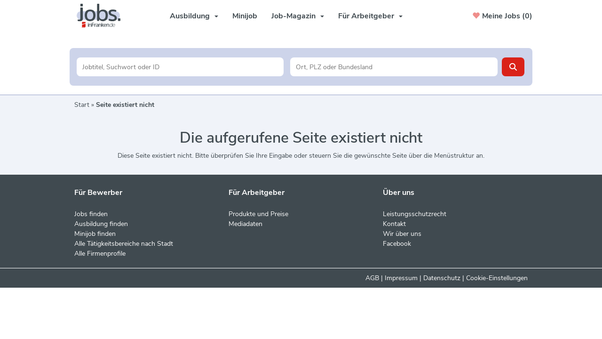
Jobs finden (91, 214)
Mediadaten (245, 223)
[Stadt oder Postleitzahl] (394, 66)
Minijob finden (95, 233)
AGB (372, 278)
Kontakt (394, 223)
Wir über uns (402, 233)
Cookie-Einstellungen (497, 278)
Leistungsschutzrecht (414, 214)
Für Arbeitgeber (370, 16)
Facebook (397, 243)
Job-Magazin (297, 16)
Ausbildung (194, 16)
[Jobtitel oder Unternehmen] (180, 66)
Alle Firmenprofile (100, 253)
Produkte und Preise (258, 214)
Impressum (401, 278)
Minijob (244, 16)
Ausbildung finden (101, 223)
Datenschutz (441, 278)
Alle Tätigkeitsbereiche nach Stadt (123, 243)
